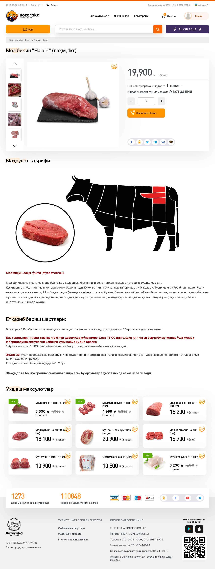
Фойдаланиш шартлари (71, 528)
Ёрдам (51, 5)
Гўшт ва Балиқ (33, 40)
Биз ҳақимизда (99, 16)
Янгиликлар (121, 16)
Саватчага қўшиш (143, 112)
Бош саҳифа (16, 40)
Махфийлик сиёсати (69, 533)
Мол (45, 40)
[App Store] (199, 529)
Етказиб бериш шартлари (73, 539)
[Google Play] (189, 529)
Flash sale (187, 29)
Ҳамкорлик (141, 16)
